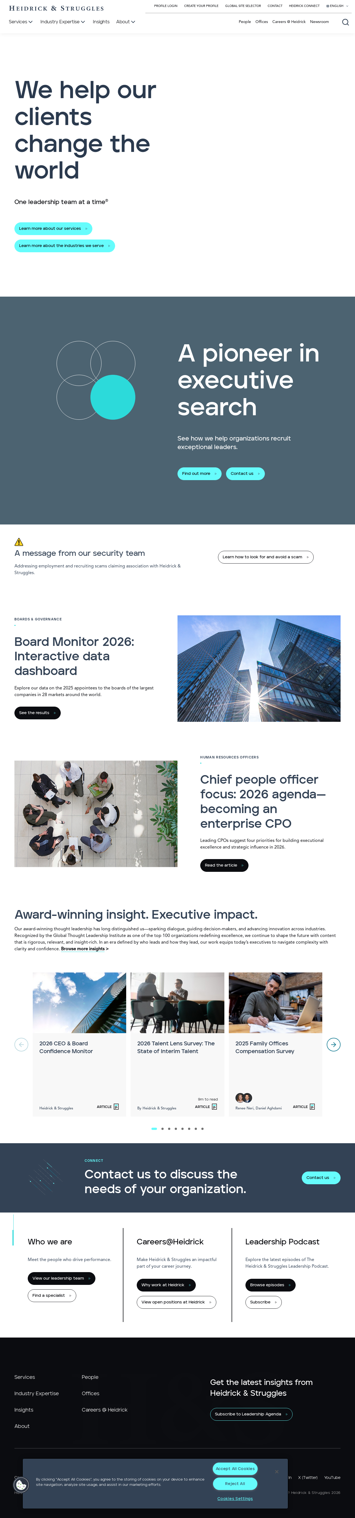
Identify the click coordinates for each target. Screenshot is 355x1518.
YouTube (332, 1478)
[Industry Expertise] (63, 22)
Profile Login (166, 6)
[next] (334, 1044)
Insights (23, 1410)
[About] (126, 22)
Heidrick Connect (304, 6)
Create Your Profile (201, 6)
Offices (261, 22)
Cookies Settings (235, 1499)
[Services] (21, 22)
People (245, 22)
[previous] (21, 1044)
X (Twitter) (308, 1478)
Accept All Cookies (235, 1469)
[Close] (277, 1472)
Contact (275, 6)
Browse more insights (83, 949)
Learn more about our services (50, 228)
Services (24, 1377)
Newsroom (319, 22)
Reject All (235, 1484)
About (22, 1426)
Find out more (196, 474)
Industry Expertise (36, 1393)
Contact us (242, 474)
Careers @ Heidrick (289, 22)
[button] (21, 1485)
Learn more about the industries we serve (61, 246)
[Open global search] (345, 22)
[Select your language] (337, 6)
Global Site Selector (243, 6)
